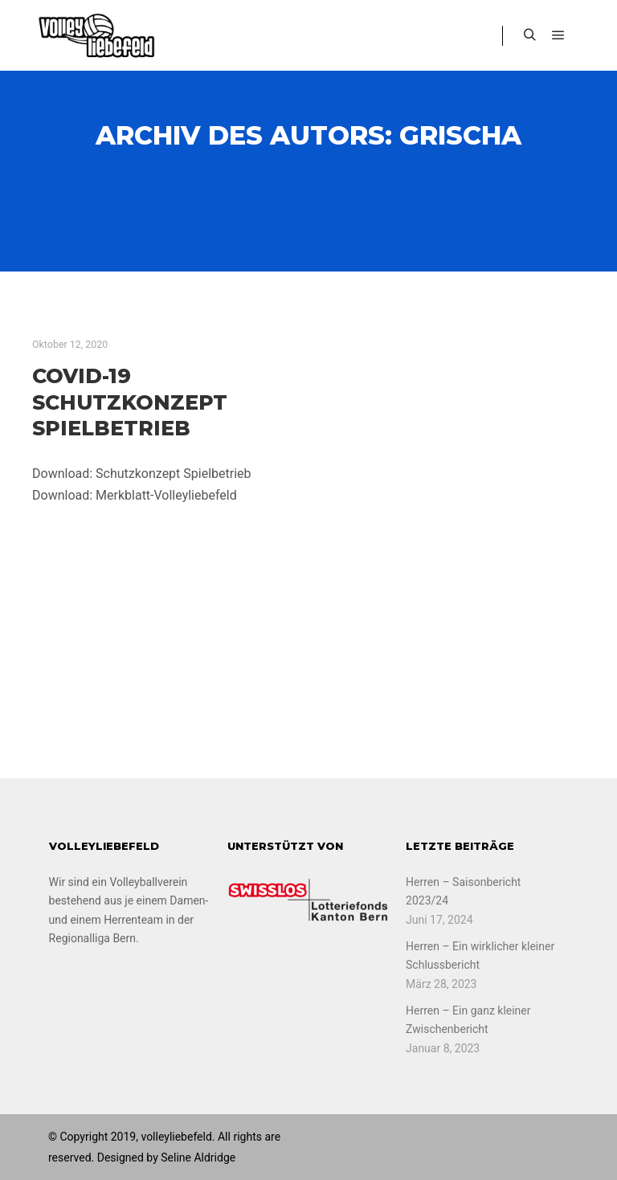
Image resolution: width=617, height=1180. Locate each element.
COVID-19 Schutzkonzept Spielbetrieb (129, 402)
